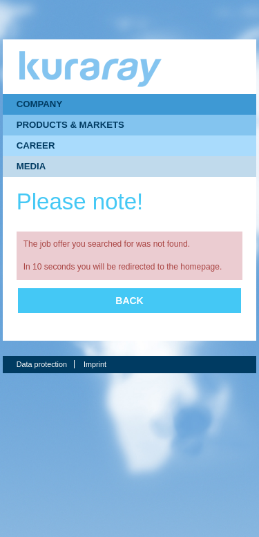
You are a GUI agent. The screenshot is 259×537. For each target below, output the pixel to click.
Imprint (95, 364)
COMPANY (39, 104)
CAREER (36, 145)
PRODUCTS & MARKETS (70, 125)
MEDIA (31, 166)
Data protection (42, 364)
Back (129, 300)
